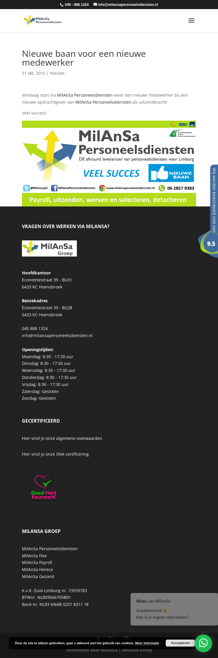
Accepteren (180, 643)
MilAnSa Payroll (37, 562)
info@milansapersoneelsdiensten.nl (57, 335)
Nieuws (57, 73)
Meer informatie (147, 643)
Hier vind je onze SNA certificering (55, 454)
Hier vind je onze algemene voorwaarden (62, 438)
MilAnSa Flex (34, 555)
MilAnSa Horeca (37, 569)
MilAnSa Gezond (38, 576)
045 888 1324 (35, 328)
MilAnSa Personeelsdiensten (85, 95)
